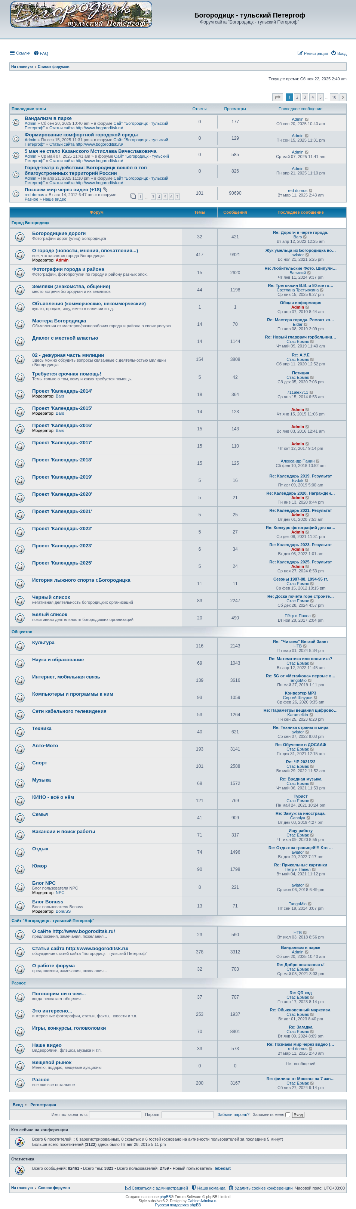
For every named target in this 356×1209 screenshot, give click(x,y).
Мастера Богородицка (59, 321)
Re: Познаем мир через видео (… (300, 1044)
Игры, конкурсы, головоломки (69, 1028)
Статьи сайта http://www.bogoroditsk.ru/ (86, 128)
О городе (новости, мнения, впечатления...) (85, 250)
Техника (42, 728)
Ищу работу (301, 830)
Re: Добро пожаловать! (301, 964)
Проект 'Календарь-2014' (62, 391)
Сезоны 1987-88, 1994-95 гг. (300, 579)
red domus (34, 194)
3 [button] (305, 97)
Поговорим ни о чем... (59, 993)
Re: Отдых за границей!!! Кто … (300, 847)
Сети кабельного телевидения (69, 711)
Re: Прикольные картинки (300, 865)
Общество (22, 632)
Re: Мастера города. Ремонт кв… (300, 320)
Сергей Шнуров (298, 697)
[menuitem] (40, 53)
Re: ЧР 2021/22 (301, 762)
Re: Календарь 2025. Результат (300, 562)
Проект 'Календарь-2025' (62, 563)
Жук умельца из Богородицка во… (301, 250)
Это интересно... (52, 1011)
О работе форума (53, 965)
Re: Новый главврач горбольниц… (300, 337)
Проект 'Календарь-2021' (62, 511)
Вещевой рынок (51, 1062)
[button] (277, 97)
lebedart (223, 1168)
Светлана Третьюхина (298, 290)
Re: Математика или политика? (300, 658)
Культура (43, 642)
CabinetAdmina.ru (203, 1201)
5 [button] (320, 97)
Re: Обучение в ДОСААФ (300, 744)
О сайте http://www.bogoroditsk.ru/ (73, 931)
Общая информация (301, 302)
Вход (18, 1105)
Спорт (39, 763)
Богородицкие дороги (59, 233)
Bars (298, 237)
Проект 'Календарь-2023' (62, 545)
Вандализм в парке (48, 118)
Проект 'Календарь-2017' (62, 442)
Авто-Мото (45, 745)
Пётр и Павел (297, 615)
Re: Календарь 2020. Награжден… (300, 493)
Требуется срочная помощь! (66, 374)
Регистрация (43, 1105)
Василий (297, 272)
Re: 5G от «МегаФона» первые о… (300, 676)
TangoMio (298, 680)
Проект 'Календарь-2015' (62, 408)
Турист (300, 796)
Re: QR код (300, 992)
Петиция (300, 373)
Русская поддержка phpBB (178, 1205)
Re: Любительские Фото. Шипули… (300, 268)
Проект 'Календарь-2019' (62, 477)
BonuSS (63, 911)
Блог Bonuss (47, 902)
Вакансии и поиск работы (63, 831)
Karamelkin (298, 714)
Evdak (298, 480)
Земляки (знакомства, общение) (71, 286)
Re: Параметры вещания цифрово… (301, 710)
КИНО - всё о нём (53, 797)
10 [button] (334, 97)
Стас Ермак (297, 341)
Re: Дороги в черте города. (300, 232)
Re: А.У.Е (301, 355)
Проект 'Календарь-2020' (62, 494)
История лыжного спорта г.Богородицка (81, 580)
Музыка (41, 780)
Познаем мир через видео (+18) (63, 189)
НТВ (298, 646)
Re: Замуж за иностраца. (301, 813)
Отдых (40, 848)
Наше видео (55, 199)
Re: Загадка (300, 1027)
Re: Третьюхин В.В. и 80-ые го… (300, 285)
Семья (40, 814)
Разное (31, 199)
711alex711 (298, 392)
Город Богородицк (30, 222)
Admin (30, 123)
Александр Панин (297, 461)
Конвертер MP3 (300, 693)
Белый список (49, 614)
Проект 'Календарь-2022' (62, 528)
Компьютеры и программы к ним (72, 694)
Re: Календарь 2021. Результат (300, 510)
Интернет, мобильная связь (66, 677)
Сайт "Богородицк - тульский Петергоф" (53, 920)
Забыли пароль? (233, 1114)
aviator (298, 255)
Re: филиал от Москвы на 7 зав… (301, 1078)
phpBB (165, 1197)
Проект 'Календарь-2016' (62, 425)
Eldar (298, 324)
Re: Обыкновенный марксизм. (300, 1010)
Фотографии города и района (68, 269)
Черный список (51, 597)
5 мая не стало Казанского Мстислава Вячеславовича (91, 151)
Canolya (297, 818)
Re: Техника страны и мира (300, 727)
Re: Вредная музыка (300, 779)
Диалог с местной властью (65, 338)
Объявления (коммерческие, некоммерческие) (89, 303)
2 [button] (297, 97)
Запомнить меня (271, 1114)
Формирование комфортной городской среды (81, 134)
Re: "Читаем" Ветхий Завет (300, 641)
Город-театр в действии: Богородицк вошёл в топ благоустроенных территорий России (86, 170)
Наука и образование (58, 659)
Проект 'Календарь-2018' (62, 460)
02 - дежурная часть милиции (68, 355)
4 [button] (313, 97)
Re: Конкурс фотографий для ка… (300, 527)
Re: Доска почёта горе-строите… (300, 596)
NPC (60, 892)
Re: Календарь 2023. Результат (300, 544)
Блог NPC (44, 883)
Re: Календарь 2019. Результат (300, 476)
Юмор (39, 866)
